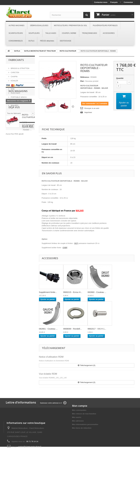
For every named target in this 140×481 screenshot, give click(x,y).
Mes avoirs (76, 417)
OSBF (65, 248)
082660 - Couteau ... (97, 292)
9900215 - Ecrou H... (72, 292)
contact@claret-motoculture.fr (29, 463)
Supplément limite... (48, 292)
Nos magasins (17, 125)
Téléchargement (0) (86, 365)
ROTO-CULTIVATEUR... (29, 153)
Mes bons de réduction (81, 428)
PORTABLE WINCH (18, 96)
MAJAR (13, 84)
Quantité (119, 78)
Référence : (85, 77)
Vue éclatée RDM (48, 374)
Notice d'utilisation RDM (51, 357)
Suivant (73, 106)
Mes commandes (79, 410)
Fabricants (16, 60)
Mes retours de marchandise (84, 414)
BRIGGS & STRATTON (19, 67)
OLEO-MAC (15, 92)
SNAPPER (14, 100)
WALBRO (14, 104)
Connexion (128, 2)
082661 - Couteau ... (48, 329)
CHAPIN (14, 75)
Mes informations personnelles (85, 424)
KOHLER (14, 80)
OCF (76, 243)
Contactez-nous (100, 2)
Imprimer (88, 112)
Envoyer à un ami (91, 108)
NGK (12, 88)
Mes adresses (78, 421)
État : (82, 81)
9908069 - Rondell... (72, 329)
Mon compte (79, 405)
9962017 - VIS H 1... (97, 329)
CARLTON (14, 71)
